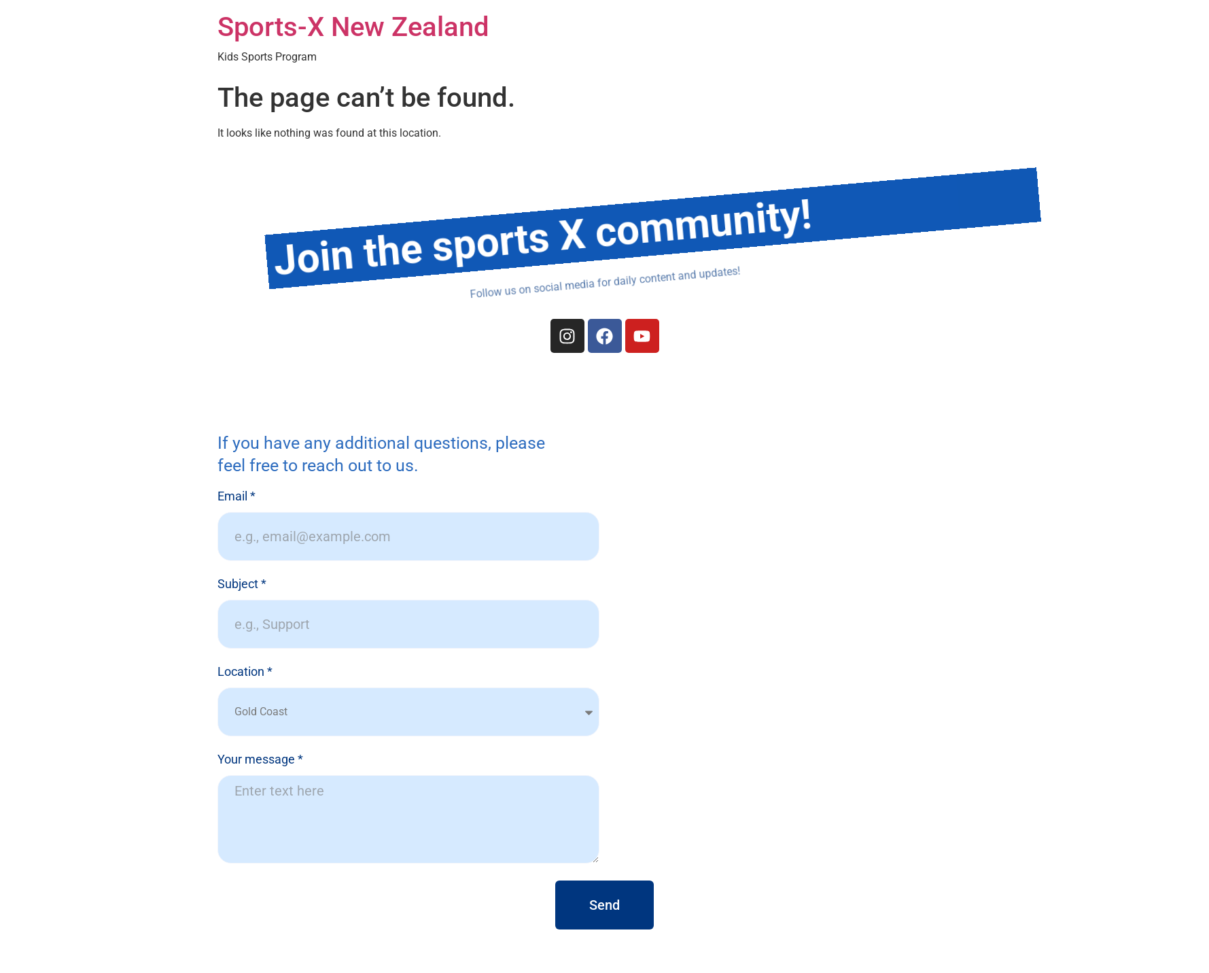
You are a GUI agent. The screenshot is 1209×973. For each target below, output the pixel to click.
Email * (236, 496)
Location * (245, 672)
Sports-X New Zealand (353, 27)
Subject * (241, 584)
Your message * (260, 759)
